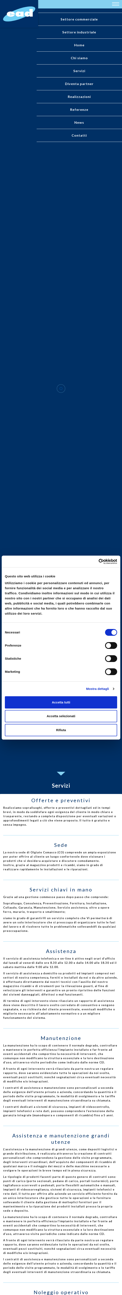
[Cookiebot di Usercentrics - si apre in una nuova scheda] (98, 561)
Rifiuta (61, 730)
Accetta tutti (61, 702)
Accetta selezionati (61, 716)
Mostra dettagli (97, 689)
